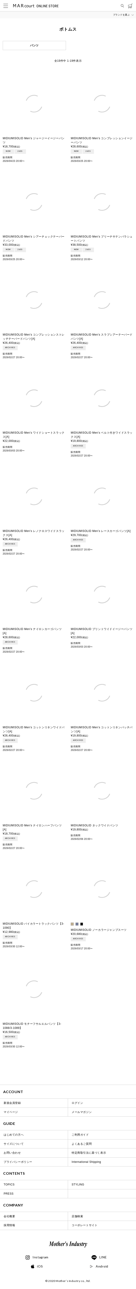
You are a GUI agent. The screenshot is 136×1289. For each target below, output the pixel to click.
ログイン (77, 1103)
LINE (99, 1257)
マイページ (11, 1112)
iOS (37, 1266)
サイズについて (14, 1143)
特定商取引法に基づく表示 (89, 1152)
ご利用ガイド (80, 1134)
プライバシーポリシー (18, 1162)
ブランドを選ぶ (121, 14)
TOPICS (9, 1184)
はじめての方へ (14, 1134)
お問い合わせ (12, 1152)
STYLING (78, 1184)
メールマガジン (82, 1112)
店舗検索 (77, 1216)
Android (99, 1266)
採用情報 (9, 1225)
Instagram (36, 1257)
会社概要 (9, 1216)
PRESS (9, 1193)
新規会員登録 (12, 1103)
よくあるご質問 (82, 1143)
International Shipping (86, 1162)
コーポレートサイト (84, 1225)
